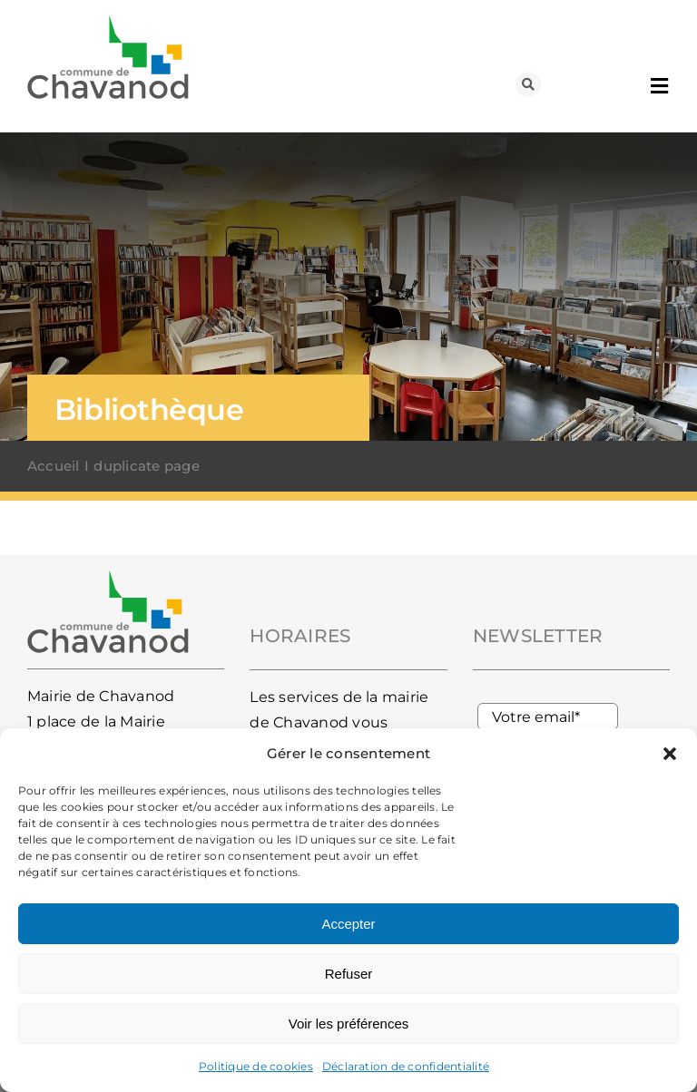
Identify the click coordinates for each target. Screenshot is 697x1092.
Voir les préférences (349, 1023)
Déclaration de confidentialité (405, 1066)
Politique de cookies (256, 1066)
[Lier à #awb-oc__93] (528, 84)
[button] (670, 754)
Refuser (349, 973)
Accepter (348, 923)
